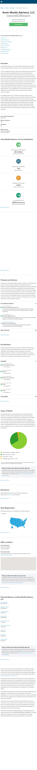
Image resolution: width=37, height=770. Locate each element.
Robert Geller (4, 616)
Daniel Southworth (5, 621)
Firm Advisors (5, 53)
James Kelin (3, 630)
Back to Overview (5, 207)
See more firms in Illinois (6, 555)
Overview (4, 38)
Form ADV (9, 494)
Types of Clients (5, 45)
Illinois (7, 8)
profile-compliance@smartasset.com (9, 675)
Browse (2, 8)
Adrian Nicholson (5, 611)
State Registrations (6, 49)
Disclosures (4, 47)
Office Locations (5, 51)
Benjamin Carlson (5, 607)
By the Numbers (5, 40)
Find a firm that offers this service (8, 322)
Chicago (12, 8)
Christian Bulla (4, 639)
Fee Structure (5, 43)
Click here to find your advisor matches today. (12, 582)
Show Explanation (7, 366)
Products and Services (7, 41)
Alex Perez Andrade (5, 625)
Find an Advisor (18, 24)
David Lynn (3, 634)
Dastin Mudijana (4, 602)
